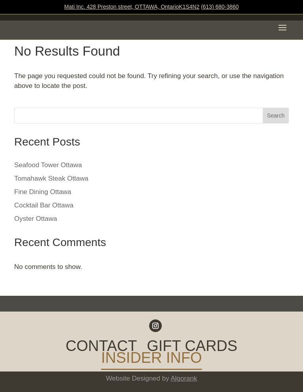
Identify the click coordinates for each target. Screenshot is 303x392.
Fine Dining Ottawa (42, 192)
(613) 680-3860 (220, 7)
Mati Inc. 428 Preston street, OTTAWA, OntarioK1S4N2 (132, 7)
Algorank (184, 378)
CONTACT (101, 347)
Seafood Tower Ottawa (48, 165)
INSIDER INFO (151, 359)
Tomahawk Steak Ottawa (51, 178)
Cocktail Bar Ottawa (43, 205)
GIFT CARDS (192, 347)
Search (275, 115)
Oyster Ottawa (35, 218)
